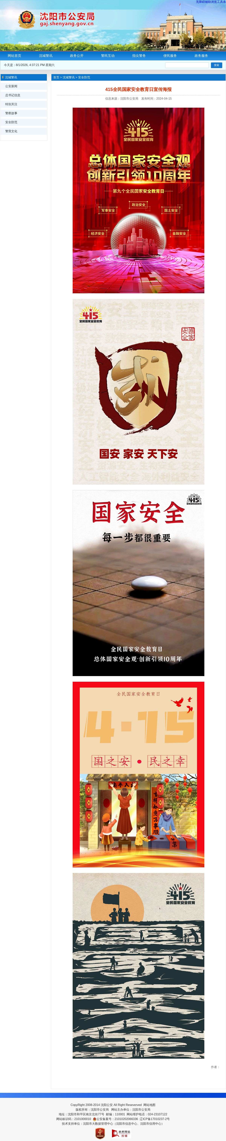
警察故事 (11, 113)
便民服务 (170, 56)
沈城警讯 (46, 56)
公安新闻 (11, 86)
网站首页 (14, 56)
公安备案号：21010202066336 (117, 1119)
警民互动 (108, 56)
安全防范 (11, 122)
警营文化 (11, 131)
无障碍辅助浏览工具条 (211, 1)
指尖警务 (139, 56)
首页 (56, 77)
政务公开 (77, 56)
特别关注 (11, 104)
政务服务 (201, 56)
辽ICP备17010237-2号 (155, 1119)
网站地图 (149, 1104)
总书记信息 (12, 95)
